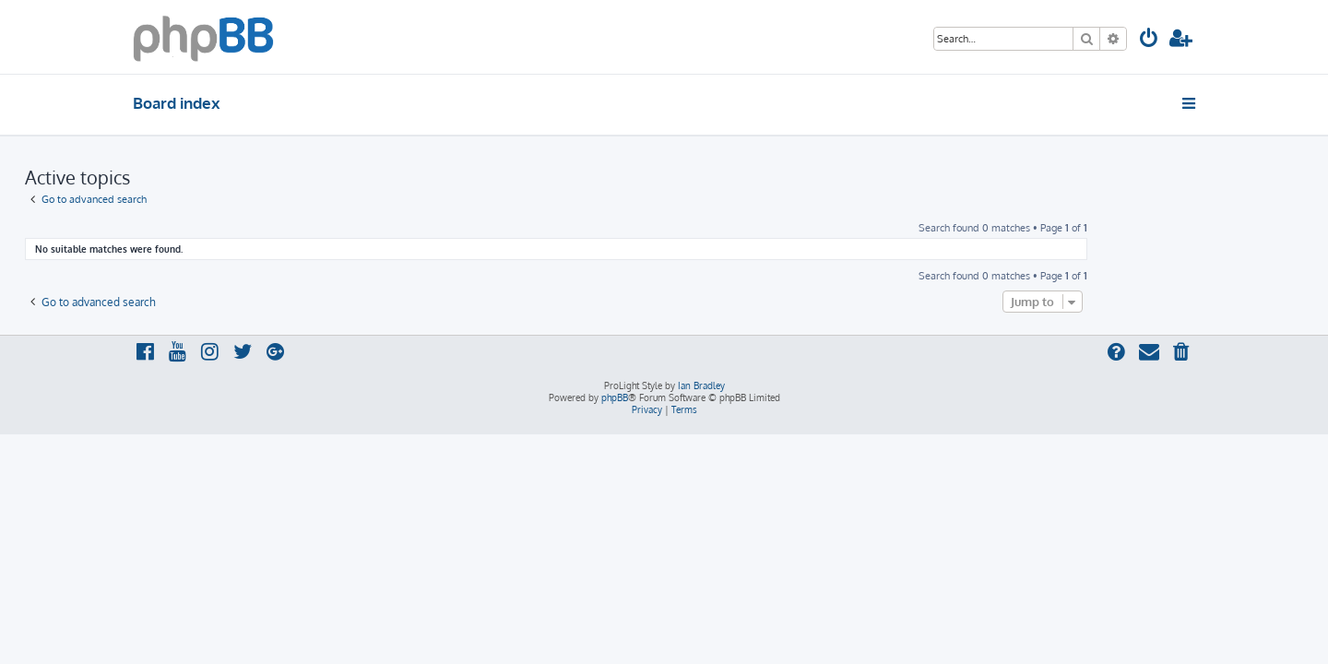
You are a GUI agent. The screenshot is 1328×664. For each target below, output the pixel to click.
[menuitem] (1149, 40)
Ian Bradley (701, 385)
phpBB (614, 397)
